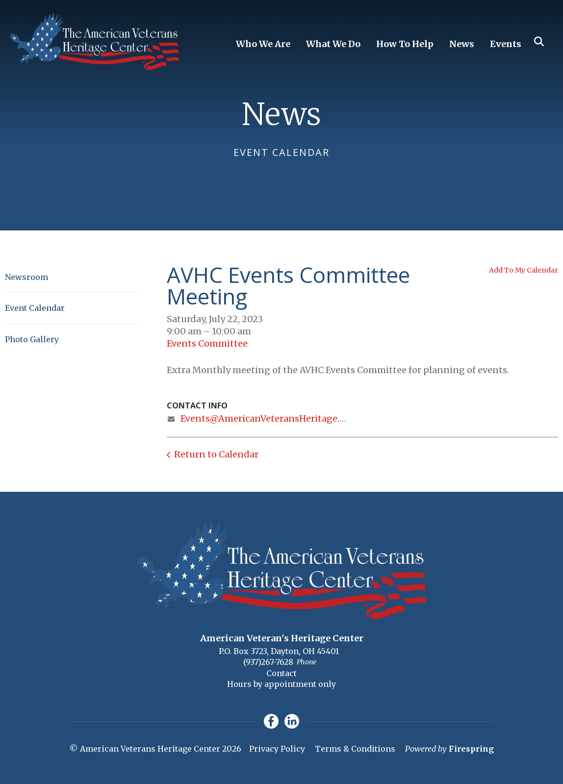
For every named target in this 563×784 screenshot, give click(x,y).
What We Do (333, 44)
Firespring (471, 749)
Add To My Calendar (523, 270)
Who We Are (263, 44)
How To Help (405, 44)
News (461, 44)
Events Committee (207, 343)
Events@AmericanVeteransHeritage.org (267, 418)
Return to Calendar (216, 454)
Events (505, 44)
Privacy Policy (277, 749)
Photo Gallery (32, 339)
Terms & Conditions (355, 749)
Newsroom (26, 277)
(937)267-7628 (268, 662)
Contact (281, 673)
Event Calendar (35, 308)
